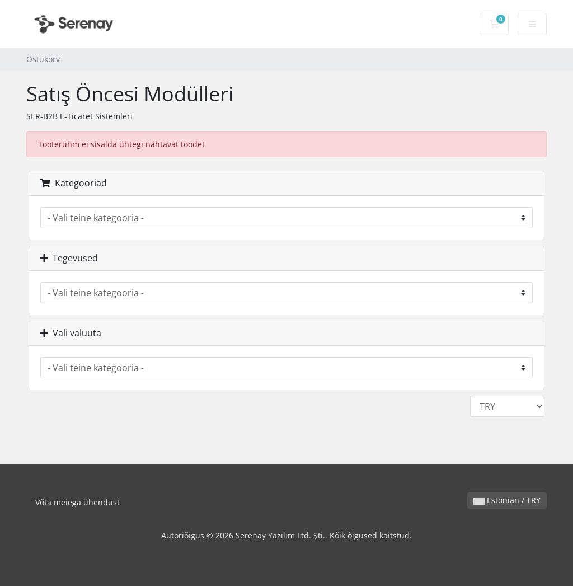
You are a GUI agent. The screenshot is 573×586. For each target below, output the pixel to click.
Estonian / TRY (507, 500)
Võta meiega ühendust (77, 502)
